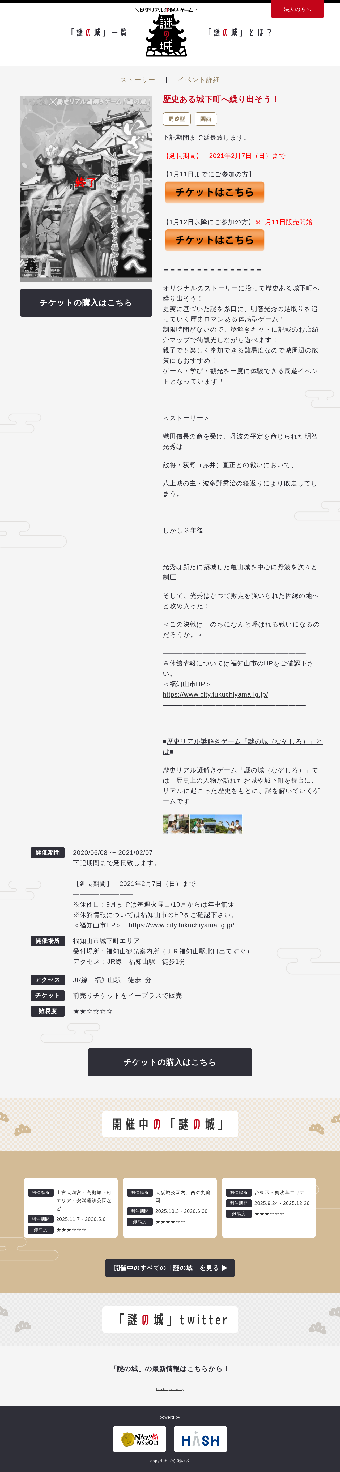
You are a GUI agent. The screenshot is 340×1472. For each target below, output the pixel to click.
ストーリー (137, 79)
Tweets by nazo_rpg (170, 1389)
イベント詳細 (198, 79)
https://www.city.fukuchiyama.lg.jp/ (215, 694)
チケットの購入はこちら (86, 302)
